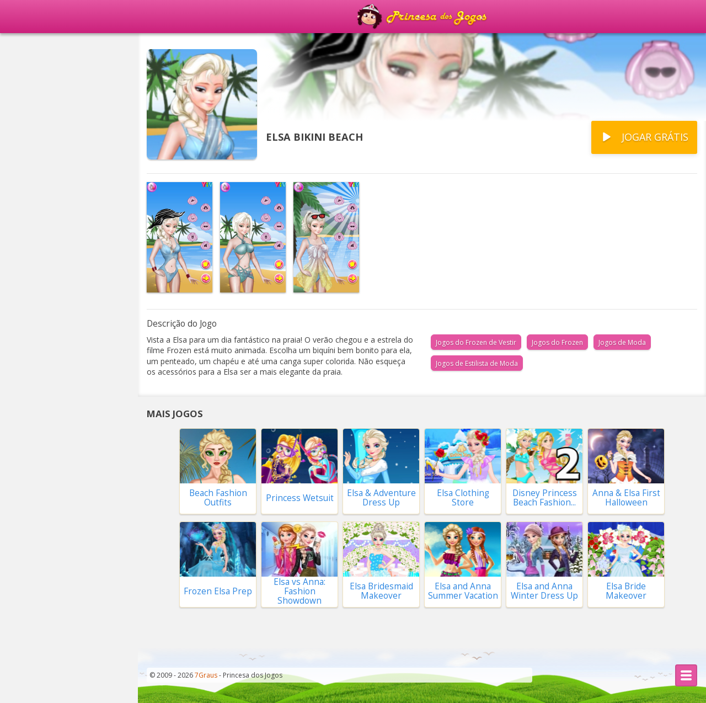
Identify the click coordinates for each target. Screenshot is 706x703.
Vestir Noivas (35, 262)
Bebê (19, 447)
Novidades (39, 109)
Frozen (23, 231)
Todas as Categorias (69, 573)
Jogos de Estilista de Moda (477, 363)
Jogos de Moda (622, 342)
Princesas (28, 169)
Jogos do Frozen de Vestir (476, 342)
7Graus (206, 675)
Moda (20, 509)
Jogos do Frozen (557, 342)
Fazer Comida (36, 417)
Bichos (22, 478)
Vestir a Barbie (38, 138)
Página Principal (51, 47)
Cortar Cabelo (37, 200)
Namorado (30, 355)
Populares (39, 78)
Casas (20, 324)
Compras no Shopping (54, 386)
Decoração (30, 293)
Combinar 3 (32, 540)
